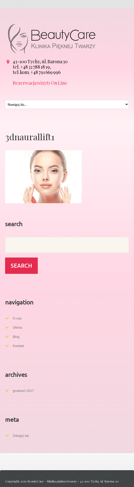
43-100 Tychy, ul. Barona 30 (40, 61)
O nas (17, 318)
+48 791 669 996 (45, 72)
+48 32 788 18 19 (35, 67)
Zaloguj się (21, 436)
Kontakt (18, 346)
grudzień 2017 (23, 391)
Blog (16, 337)
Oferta (17, 327)
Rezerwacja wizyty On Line (40, 83)
